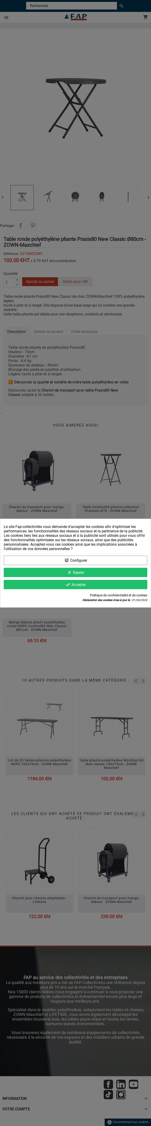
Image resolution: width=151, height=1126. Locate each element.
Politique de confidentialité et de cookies (118, 595)
